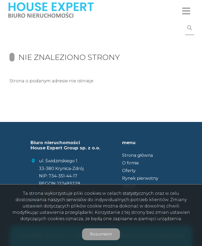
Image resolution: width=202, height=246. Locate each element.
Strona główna (137, 155)
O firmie (130, 162)
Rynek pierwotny (140, 178)
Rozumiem (101, 233)
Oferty (129, 170)
